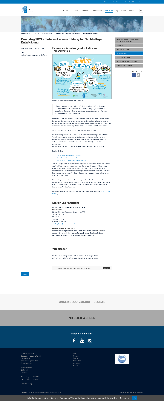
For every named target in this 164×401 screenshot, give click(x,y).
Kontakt (141, 1)
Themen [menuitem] (74, 11)
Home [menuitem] (65, 11)
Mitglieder (106, 1)
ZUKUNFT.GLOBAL (130, 1)
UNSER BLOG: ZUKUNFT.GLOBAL (82, 302)
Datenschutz (124, 393)
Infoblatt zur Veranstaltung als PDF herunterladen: (83, 268)
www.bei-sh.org (25, 33)
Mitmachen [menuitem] (97, 11)
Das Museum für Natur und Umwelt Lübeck (71, 160)
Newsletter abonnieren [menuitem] (123, 57)
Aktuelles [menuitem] (109, 11)
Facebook (134, 75)
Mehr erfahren (124, 398)
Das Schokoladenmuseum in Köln (68, 158)
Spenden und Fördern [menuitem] (125, 11)
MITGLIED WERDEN (82, 318)
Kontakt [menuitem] (76, 365)
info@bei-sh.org (26, 384)
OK (134, 398)
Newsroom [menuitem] (120, 45)
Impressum (133, 393)
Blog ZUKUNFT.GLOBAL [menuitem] (124, 49)
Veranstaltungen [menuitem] (122, 53)
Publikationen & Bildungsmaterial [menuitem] (127, 61)
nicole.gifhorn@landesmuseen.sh (63, 224)
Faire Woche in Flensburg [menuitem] (124, 65)
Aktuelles (36, 33)
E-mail (138, 75)
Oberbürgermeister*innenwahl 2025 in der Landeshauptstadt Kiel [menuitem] (128, 40)
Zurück (25, 274)
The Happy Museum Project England (69, 155)
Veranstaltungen (117, 1)
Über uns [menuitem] (85, 11)
